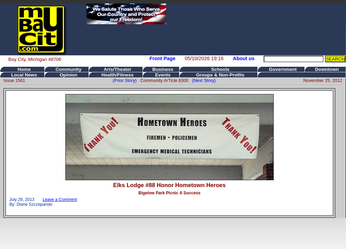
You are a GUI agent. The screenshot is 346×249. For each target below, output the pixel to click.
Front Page (162, 58)
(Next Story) (203, 80)
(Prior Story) (126, 80)
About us (243, 58)
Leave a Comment (60, 199)
